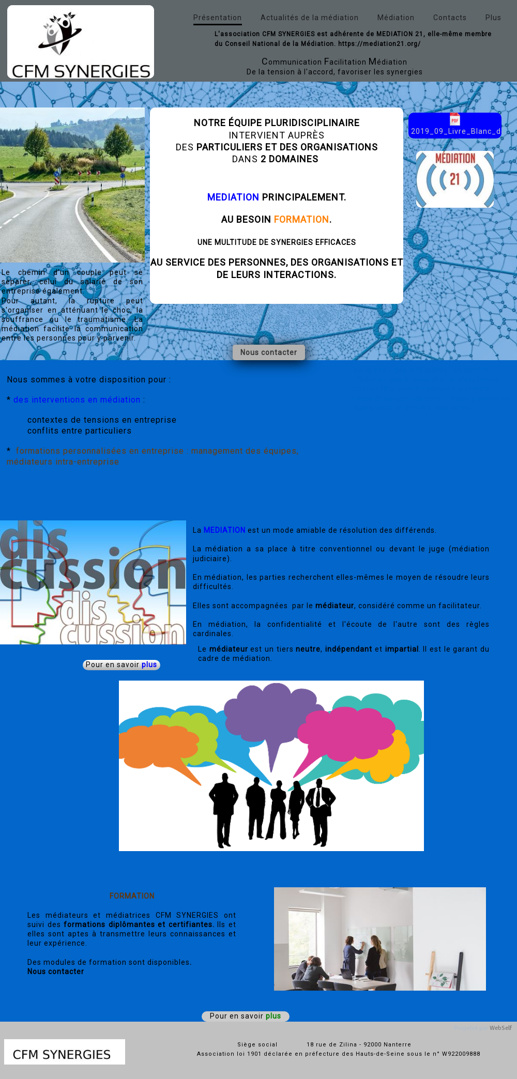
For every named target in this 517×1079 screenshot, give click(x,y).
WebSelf (501, 1028)
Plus (493, 17)
